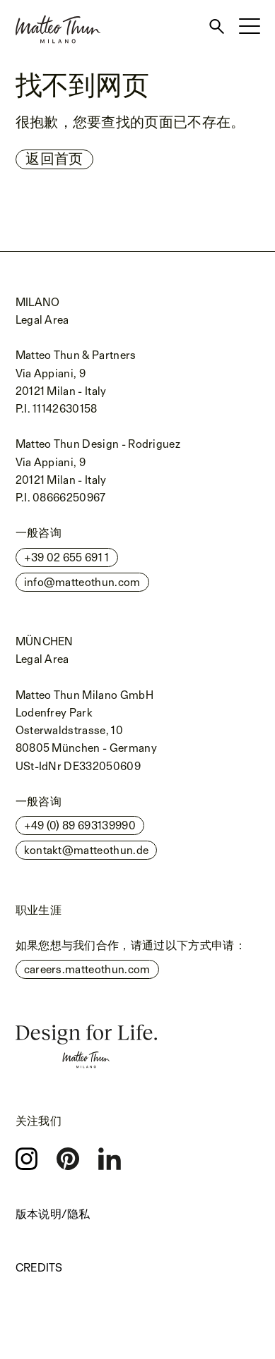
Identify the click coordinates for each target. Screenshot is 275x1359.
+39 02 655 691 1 (67, 557)
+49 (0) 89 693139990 (80, 825)
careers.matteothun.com (87, 969)
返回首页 (54, 158)
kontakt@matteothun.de (86, 850)
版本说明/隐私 (53, 1214)
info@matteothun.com (82, 582)
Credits (39, 1267)
